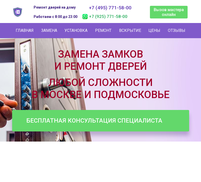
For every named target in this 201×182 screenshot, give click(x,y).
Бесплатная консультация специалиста (94, 120)
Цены (154, 30)
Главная (25, 30)
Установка (75, 30)
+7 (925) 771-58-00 (108, 16)
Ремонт (103, 30)
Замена (49, 30)
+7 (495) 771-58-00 (110, 8)
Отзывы (176, 30)
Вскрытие (130, 30)
